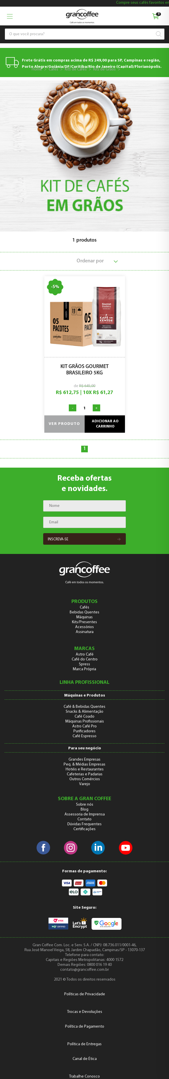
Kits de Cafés (76, 69)
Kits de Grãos (104, 69)
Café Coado (84, 716)
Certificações (84, 829)
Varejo (84, 784)
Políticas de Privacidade (84, 994)
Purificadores (84, 731)
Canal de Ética (85, 1059)
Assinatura (85, 632)
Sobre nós (84, 804)
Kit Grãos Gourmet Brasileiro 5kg (84, 370)
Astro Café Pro (84, 726)
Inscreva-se (84, 539)
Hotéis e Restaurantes (85, 769)
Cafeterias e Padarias (84, 774)
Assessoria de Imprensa (84, 814)
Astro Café (85, 654)
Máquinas (84, 617)
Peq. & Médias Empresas (84, 764)
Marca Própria (84, 669)
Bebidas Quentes (84, 612)
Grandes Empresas (84, 759)
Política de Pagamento (84, 1026)
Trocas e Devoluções (84, 1012)
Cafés (53, 69)
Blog (84, 809)
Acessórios (84, 627)
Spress (84, 664)
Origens (130, 69)
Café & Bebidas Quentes (84, 707)
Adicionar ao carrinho (105, 423)
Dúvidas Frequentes (84, 824)
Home (37, 69)
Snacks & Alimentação (84, 712)
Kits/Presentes (84, 622)
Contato (84, 819)
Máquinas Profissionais (84, 721)
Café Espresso (84, 736)
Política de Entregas (84, 1044)
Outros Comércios (84, 779)
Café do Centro (85, 659)
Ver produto (64, 424)
